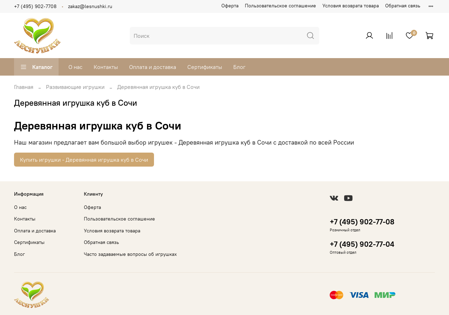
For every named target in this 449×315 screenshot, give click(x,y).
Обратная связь (402, 5)
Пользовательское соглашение (280, 5)
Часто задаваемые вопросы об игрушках (130, 254)
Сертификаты (204, 66)
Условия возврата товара (350, 5)
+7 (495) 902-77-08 (362, 221)
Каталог (36, 66)
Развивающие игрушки (75, 86)
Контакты (106, 66)
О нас (75, 66)
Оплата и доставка (152, 66)
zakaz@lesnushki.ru (90, 6)
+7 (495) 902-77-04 (362, 244)
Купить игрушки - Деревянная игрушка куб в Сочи (84, 159)
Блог (239, 66)
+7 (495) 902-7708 (35, 6)
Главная (23, 86)
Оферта (230, 5)
